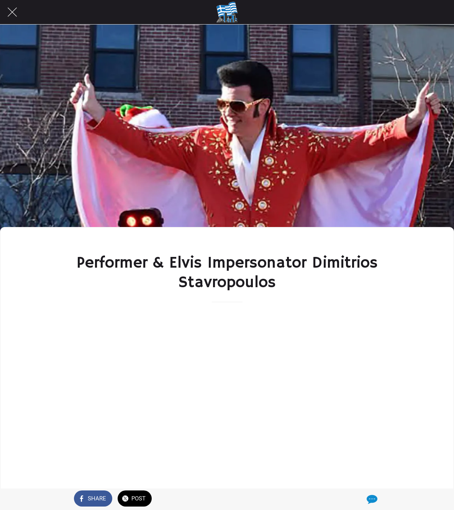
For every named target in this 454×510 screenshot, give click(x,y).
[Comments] (371, 499)
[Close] (12, 12)
